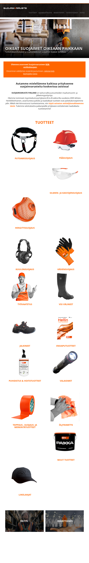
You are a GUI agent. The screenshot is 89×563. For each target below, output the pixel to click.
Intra (82, 13)
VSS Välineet (66, 304)
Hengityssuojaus (25, 227)
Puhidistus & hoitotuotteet (25, 380)
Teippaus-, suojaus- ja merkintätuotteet (25, 426)
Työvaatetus (25, 304)
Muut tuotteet (66, 459)
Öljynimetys (66, 424)
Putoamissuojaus (25, 158)
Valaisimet (66, 380)
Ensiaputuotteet (66, 345)
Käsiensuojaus (65, 269)
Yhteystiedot (72, 13)
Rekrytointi (59, 13)
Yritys (24, 521)
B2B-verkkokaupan (36, 65)
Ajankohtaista (45, 13)
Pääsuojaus (66, 158)
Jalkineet (25, 345)
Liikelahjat (25, 494)
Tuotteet (33, 13)
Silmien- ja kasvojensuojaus (66, 192)
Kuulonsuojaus (25, 269)
